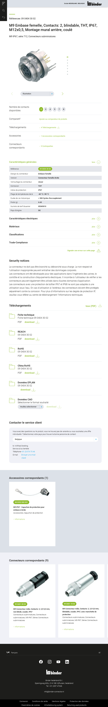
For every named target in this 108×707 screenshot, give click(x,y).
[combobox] (37, 93)
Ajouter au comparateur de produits (53, 119)
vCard (23, 458)
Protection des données (79, 701)
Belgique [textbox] (18, 439)
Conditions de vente (40, 701)
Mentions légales (59, 701)
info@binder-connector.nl (54, 692)
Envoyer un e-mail (28, 455)
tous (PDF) (91, 306)
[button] (3, 3)
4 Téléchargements (50, 127)
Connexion (24, 701)
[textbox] (36, 93)
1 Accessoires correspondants (53, 136)
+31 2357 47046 (55, 686)
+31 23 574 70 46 (28, 452)
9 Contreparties (47, 146)
